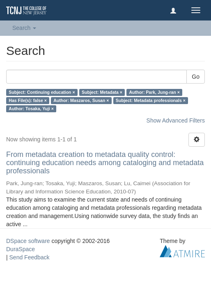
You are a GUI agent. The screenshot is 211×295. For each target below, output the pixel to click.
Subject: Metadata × (102, 92)
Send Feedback (29, 257)
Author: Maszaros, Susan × (81, 100)
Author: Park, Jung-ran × (154, 92)
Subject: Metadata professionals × (151, 100)
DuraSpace (20, 249)
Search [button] (24, 28)
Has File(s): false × (28, 100)
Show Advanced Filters (176, 120)
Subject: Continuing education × (42, 92)
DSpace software (28, 241)
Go (196, 76)
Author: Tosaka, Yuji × (31, 108)
